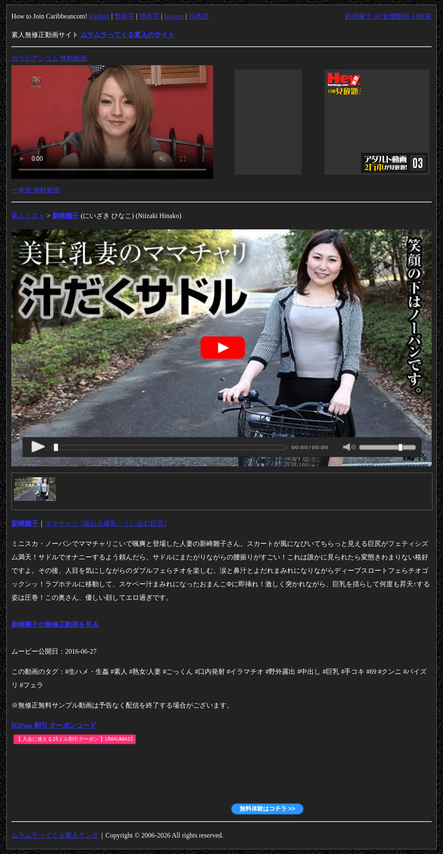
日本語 (199, 16)
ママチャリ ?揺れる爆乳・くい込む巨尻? (106, 523)
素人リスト (28, 215)
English (99, 16)
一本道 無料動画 (35, 190)
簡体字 (149, 16)
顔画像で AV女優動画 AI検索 (388, 16)
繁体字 (124, 16)
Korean (174, 16)
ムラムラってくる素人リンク (55, 835)
